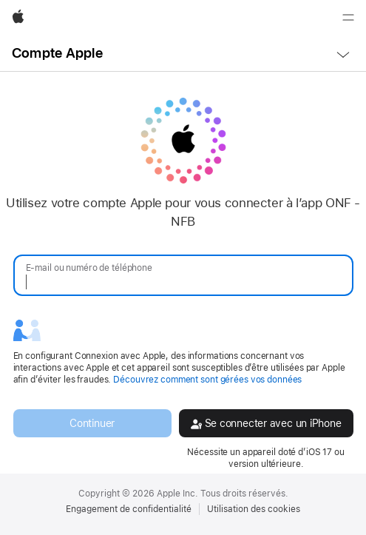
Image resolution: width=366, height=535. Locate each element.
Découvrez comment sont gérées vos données (207, 379)
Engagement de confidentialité (129, 509)
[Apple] (18, 18)
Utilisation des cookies (253, 509)
